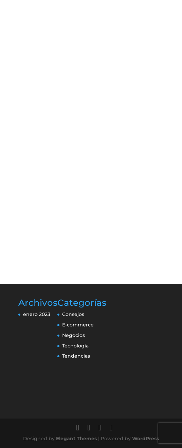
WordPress (145, 438)
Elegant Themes (76, 438)
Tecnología (75, 346)
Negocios (73, 335)
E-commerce (78, 325)
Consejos (73, 314)
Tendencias (76, 356)
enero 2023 (36, 314)
